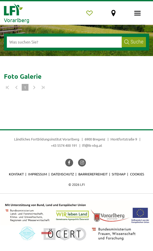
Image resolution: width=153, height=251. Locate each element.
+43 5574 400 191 (64, 145)
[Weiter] (34, 87)
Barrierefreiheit (93, 174)
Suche (133, 42)
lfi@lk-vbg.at (92, 145)
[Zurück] (16, 87)
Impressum (37, 174)
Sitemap (119, 174)
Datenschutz (62, 174)
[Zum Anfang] (7, 87)
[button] (69, 163)
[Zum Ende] (42, 87)
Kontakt (16, 174)
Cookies (137, 174)
